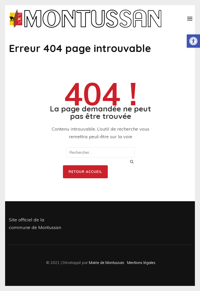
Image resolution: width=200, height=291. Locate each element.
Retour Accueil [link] (85, 171)
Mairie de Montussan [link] (106, 262)
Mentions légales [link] (141, 262)
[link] (193, 41)
